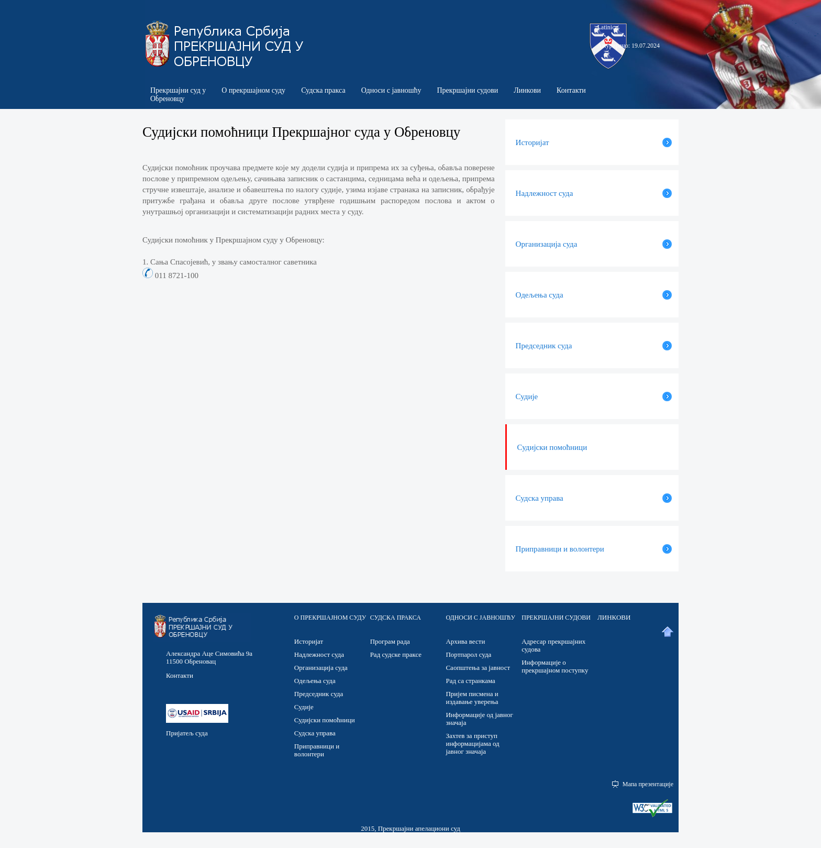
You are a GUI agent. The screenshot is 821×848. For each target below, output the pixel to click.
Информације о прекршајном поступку (555, 666)
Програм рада (390, 641)
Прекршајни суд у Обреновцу (178, 94)
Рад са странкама (470, 681)
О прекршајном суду (253, 90)
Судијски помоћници (324, 720)
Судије (304, 707)
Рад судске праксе (395, 654)
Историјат (308, 641)
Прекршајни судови (467, 90)
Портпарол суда (468, 654)
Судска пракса (323, 90)
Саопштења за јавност (478, 667)
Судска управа (315, 733)
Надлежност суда (319, 654)
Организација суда (321, 667)
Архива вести (465, 641)
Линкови (527, 90)
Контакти (571, 90)
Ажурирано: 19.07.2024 (628, 45)
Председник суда (318, 694)
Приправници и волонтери (316, 750)
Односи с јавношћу (391, 90)
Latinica (607, 27)
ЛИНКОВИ (613, 617)
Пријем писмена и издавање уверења (472, 698)
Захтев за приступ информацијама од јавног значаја (472, 743)
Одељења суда (315, 681)
